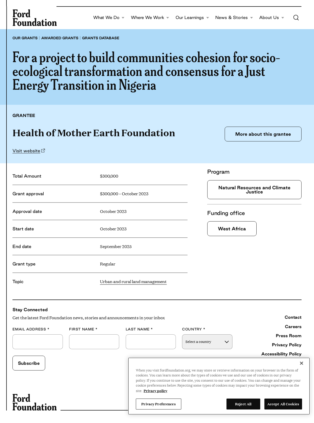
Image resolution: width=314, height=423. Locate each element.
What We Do (109, 17)
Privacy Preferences (158, 403)
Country (193, 329)
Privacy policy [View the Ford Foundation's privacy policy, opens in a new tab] (155, 390)
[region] (219, 386)
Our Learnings (192, 17)
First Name (83, 329)
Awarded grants (59, 38)
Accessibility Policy (281, 354)
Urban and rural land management (133, 281)
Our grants (25, 38)
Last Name (139, 329)
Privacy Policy (287, 344)
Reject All (243, 403)
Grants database (100, 38)
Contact (293, 317)
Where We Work (150, 17)
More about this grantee (263, 133)
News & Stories (234, 17)
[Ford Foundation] (34, 17)
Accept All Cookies (283, 403)
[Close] (301, 363)
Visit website (26, 150)
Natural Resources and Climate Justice (254, 189)
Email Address (31, 329)
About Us (271, 17)
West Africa (232, 228)
